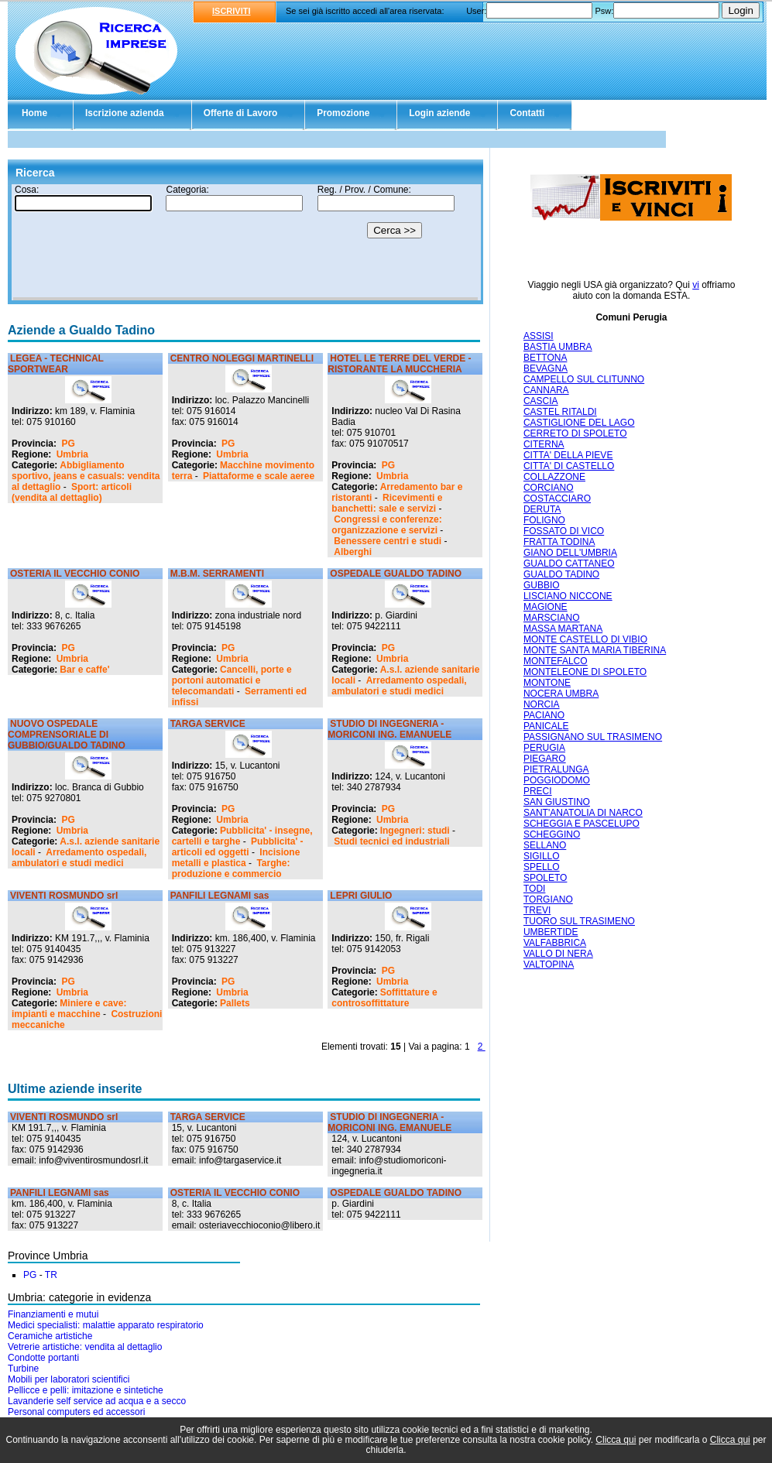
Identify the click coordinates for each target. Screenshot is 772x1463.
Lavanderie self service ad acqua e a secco (97, 1401)
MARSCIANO (551, 617)
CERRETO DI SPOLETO (575, 433)
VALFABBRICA (554, 942)
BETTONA (545, 357)
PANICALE (545, 726)
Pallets (235, 1003)
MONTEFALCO (555, 661)
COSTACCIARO (557, 498)
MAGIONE (545, 606)
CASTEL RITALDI (560, 411)
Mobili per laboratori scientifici (68, 1379)
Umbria (72, 454)
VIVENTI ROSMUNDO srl (64, 895)
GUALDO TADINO (561, 574)
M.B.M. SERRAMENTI (217, 573)
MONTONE (547, 682)
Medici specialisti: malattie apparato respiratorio (106, 1325)
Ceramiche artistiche (50, 1336)
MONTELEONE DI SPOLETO (585, 671)
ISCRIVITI (231, 10)
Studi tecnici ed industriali (391, 841)
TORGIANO (548, 899)
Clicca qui (615, 1439)
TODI (534, 888)
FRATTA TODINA (559, 541)
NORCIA (541, 704)
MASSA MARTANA (562, 628)
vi (695, 284)
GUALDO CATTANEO (569, 563)
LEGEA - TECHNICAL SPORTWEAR (56, 364)
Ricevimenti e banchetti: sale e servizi (386, 503)
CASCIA (540, 401)
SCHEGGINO (551, 834)
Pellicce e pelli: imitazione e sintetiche (85, 1390)
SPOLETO (545, 877)
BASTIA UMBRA (557, 346)
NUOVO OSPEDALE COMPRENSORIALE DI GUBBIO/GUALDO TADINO (66, 734)
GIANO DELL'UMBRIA (570, 552)
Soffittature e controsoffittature (384, 998)
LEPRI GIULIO (361, 895)
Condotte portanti (43, 1357)
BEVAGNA (545, 368)
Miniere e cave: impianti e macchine (69, 1008)
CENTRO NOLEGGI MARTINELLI (242, 358)
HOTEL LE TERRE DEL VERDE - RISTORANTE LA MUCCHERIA (399, 364)
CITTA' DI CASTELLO (568, 466)
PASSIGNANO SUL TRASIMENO (592, 737)
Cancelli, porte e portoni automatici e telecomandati (232, 680)
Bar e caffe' (84, 669)
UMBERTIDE (550, 932)
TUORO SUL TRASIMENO (579, 921)
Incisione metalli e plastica (236, 858)
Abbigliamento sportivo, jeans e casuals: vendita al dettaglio (86, 476)
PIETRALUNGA (556, 769)
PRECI (537, 791)
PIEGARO (544, 758)
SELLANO (544, 845)
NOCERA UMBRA (561, 693)
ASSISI (538, 336)
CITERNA (543, 444)
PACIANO (543, 715)
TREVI (537, 910)
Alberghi (353, 551)
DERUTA (542, 509)
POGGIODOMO (556, 780)
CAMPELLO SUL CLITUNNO (583, 379)
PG (67, 443)
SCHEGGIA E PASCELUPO (581, 823)
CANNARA (546, 390)
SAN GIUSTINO (556, 802)
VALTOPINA (548, 964)
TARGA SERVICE (207, 723)
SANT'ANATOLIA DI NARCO (583, 812)
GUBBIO (541, 585)
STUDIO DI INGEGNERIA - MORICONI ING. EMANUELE (389, 729)
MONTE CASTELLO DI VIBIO (585, 639)
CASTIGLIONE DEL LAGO (579, 422)
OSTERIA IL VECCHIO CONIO (74, 573)
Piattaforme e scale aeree (258, 476)
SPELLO (541, 867)
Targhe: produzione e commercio (231, 868)
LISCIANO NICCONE (567, 596)
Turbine (23, 1368)
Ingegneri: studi (415, 830)
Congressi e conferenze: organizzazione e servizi (386, 525)
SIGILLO (541, 856)
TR (51, 1274)
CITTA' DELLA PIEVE (567, 455)
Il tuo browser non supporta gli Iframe (245, 242)
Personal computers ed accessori (76, 1411)
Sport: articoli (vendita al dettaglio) (72, 492)
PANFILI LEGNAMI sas (219, 895)
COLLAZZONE (554, 476)
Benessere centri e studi (387, 541)
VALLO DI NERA (558, 953)
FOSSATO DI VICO (563, 531)
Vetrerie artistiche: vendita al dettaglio (85, 1346)
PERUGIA (544, 747)
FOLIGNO (544, 520)
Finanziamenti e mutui (53, 1314)
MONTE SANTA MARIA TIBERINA (594, 650)
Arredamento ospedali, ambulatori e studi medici (398, 686)
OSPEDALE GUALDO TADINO (395, 573)
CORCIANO (548, 487)
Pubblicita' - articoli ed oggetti (238, 847)
